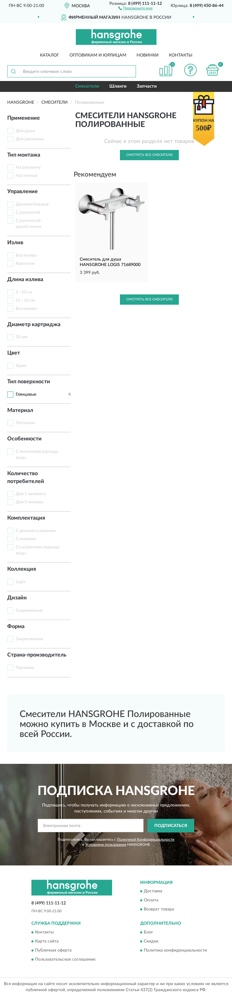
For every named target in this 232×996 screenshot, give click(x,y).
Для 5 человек (30, 502)
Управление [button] (22, 191)
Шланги (118, 86)
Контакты (180, 55)
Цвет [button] (13, 353)
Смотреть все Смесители (149, 155)
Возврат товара (159, 909)
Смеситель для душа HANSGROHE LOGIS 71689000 (110, 262)
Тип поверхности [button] (28, 381)
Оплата (151, 900)
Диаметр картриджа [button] (33, 324)
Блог (148, 932)
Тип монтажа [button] (23, 155)
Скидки (151, 941)
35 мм (21, 337)
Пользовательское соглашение (65, 959)
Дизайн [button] (17, 598)
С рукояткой (28, 212)
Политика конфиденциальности (175, 950)
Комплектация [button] (26, 518)
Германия (25, 668)
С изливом (26, 539)
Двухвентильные (32, 204)
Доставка (153, 891)
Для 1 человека (31, 494)
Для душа (25, 131)
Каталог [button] (49, 55)
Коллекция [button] (21, 569)
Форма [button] (15, 626)
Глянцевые (26, 394)
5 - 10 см (24, 292)
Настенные (26, 176)
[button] (135, 8)
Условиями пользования (105, 844)
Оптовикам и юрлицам (97, 55)
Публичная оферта (53, 950)
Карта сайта (47, 941)
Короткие (25, 263)
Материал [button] (20, 410)
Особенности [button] (24, 439)
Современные (29, 610)
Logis (20, 582)
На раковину (28, 167)
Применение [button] (23, 118)
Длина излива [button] (25, 279)
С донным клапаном (36, 531)
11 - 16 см (25, 300)
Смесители (87, 86)
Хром (21, 366)
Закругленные (29, 639)
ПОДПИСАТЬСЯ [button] (170, 826)
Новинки (148, 55)
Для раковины (30, 139)
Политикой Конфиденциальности (145, 839)
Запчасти (147, 86)
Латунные (25, 423)
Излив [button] (15, 242)
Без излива (26, 255)
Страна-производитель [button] (36, 655)
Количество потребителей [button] (25, 477)
